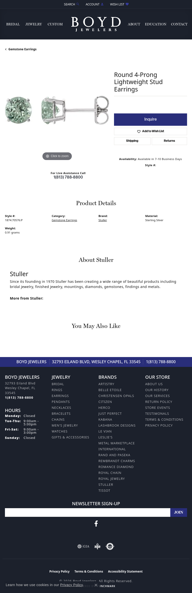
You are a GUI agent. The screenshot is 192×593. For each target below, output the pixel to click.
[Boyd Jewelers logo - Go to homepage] (96, 24)
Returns (169, 141)
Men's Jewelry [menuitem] (65, 425)
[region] (57, 110)
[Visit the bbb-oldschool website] (97, 546)
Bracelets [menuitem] (61, 413)
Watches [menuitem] (60, 431)
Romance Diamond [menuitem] (116, 467)
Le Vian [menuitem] (105, 431)
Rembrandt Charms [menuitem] (116, 461)
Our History (157, 390)
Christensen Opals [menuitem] (116, 396)
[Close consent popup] (96, 585)
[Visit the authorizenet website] (110, 546)
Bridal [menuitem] (58, 384)
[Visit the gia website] (83, 546)
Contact (179, 24)
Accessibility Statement (125, 571)
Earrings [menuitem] (60, 396)
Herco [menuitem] (104, 407)
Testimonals (157, 413)
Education (155, 24)
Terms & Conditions (164, 419)
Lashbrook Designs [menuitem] (117, 425)
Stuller (102, 220)
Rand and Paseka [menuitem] (114, 455)
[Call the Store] (19, 397)
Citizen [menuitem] (105, 401)
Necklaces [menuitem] (61, 407)
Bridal (13, 24)
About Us (154, 384)
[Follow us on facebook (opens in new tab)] (96, 524)
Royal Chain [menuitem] (109, 472)
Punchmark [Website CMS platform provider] (106, 586)
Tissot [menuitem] (104, 490)
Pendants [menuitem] (61, 401)
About (134, 24)
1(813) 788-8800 (68, 178)
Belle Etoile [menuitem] (110, 390)
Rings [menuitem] (57, 390)
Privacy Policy (159, 425)
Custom (55, 24)
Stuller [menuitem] (105, 484)
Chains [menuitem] (58, 419)
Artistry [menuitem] (106, 384)
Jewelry (33, 24)
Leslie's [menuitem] (105, 437)
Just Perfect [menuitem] (110, 413)
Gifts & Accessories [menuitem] (70, 437)
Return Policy (159, 401)
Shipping (132, 141)
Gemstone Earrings (22, 49)
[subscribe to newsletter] (178, 512)
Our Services (157, 396)
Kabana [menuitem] (105, 419)
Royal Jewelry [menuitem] (111, 478)
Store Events (157, 407)
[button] (71, 4)
